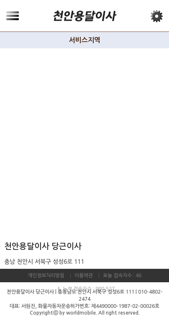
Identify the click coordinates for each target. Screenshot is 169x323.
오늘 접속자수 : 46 (122, 275)
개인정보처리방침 (46, 275)
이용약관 (83, 275)
